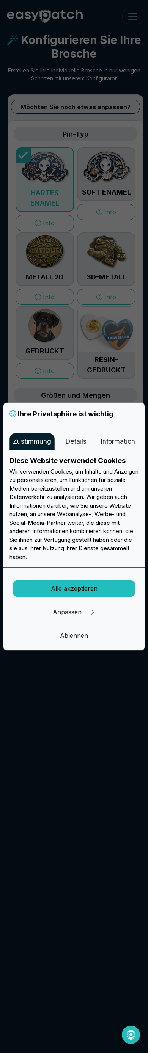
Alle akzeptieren (74, 588)
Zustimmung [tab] (32, 441)
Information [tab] (118, 441)
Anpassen (74, 612)
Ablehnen (74, 635)
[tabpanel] (74, 509)
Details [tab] (76, 441)
